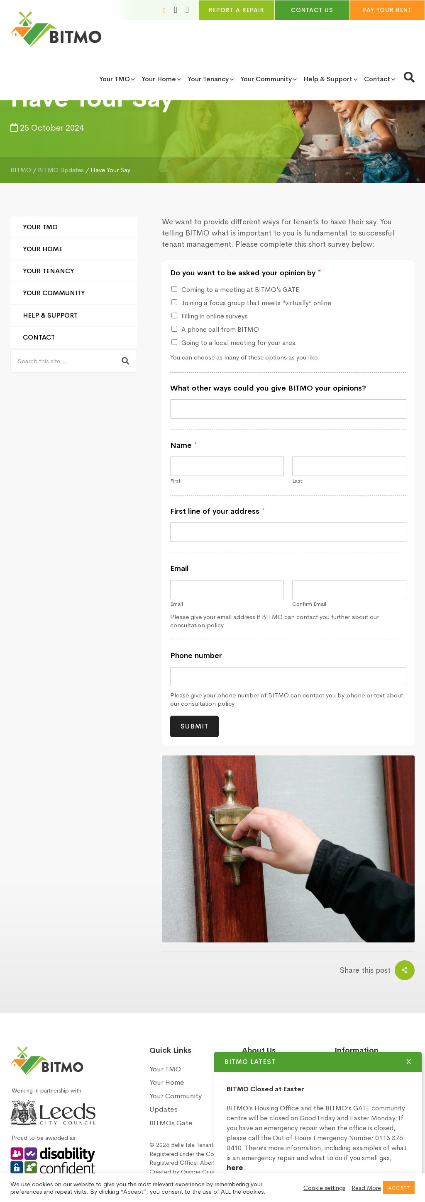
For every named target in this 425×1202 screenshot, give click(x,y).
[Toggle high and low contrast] (187, 9)
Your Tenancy (48, 271)
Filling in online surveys (214, 316)
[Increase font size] (176, 9)
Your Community (54, 293)
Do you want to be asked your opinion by (245, 272)
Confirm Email (309, 604)
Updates (163, 1109)
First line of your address (217, 511)
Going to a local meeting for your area (238, 342)
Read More (366, 1188)
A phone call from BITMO (220, 329)
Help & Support (50, 315)
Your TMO (40, 227)
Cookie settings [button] (324, 1188)
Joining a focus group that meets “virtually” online (256, 303)
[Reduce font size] (164, 10)
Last (297, 481)
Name (184, 445)
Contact (39, 337)
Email (179, 568)
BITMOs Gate (171, 1123)
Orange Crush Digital (208, 1171)
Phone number (196, 655)
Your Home (43, 249)
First (175, 481)
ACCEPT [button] (399, 1187)
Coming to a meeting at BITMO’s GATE (240, 289)
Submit (194, 726)
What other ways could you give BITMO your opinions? (268, 388)
